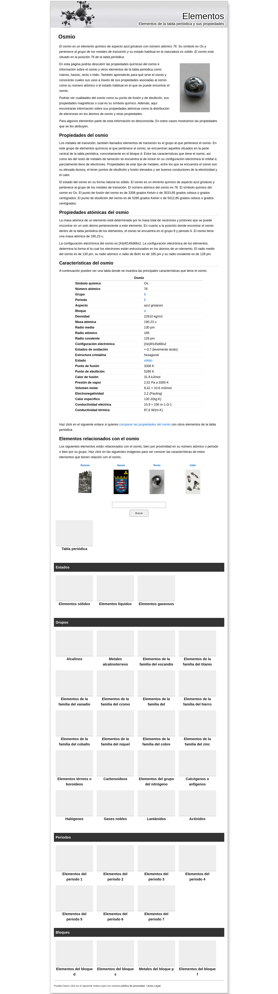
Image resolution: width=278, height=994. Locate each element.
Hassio (121, 465)
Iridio (193, 465)
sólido (148, 360)
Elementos (203, 16)
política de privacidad (133, 985)
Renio (157, 465)
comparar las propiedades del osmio (145, 424)
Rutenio (85, 465)
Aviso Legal (153, 985)
